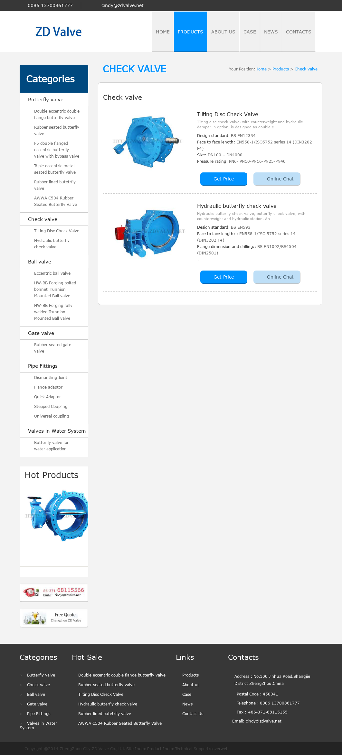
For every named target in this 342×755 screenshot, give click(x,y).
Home (261, 69)
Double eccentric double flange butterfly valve (57, 114)
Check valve (42, 219)
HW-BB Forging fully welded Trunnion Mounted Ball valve (53, 311)
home (163, 31)
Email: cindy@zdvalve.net (256, 721)
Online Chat (280, 178)
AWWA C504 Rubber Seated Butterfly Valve (55, 201)
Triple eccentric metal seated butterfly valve (55, 168)
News (187, 704)
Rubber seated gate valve (52, 347)
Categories (50, 78)
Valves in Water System (57, 431)
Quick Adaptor (47, 396)
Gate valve (41, 333)
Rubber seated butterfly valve (56, 130)
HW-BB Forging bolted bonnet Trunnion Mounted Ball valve (55, 289)
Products (190, 31)
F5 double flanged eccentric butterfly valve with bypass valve (56, 149)
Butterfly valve (45, 99)
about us (223, 31)
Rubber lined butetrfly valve (55, 185)
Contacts (243, 656)
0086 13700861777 (50, 5)
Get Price (224, 178)
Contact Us (192, 713)
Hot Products (51, 474)
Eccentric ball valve (52, 273)
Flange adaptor (48, 387)
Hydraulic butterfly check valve (52, 243)
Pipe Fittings (43, 366)
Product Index (160, 748)
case (249, 31)
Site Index (136, 748)
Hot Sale (87, 656)
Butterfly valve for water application (51, 445)
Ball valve (39, 261)
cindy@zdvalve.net (122, 5)
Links (185, 656)
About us (190, 684)
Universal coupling (51, 416)
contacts (298, 31)
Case (186, 694)
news (271, 31)
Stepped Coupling (50, 406)
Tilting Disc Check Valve (56, 230)
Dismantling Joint (50, 377)
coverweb (219, 748)
